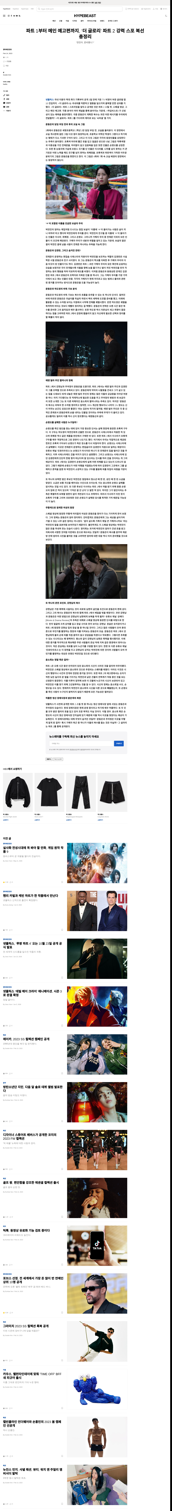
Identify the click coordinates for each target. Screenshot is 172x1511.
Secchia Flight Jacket (10, 817)
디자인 (74, 21)
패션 (54, 21)
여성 (99, 3)
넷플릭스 (50, 99)
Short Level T (39, 817)
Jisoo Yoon (8, 861)
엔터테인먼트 (7, 49)
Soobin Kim (7, 75)
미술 (67, 21)
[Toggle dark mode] (166, 16)
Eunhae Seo (9, 1100)
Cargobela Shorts (103, 817)
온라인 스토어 (113, 21)
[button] (5, 66)
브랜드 (102, 21)
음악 (82, 21)
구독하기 (119, 744)
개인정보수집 (73, 749)
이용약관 (82, 749)
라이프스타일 (91, 21)
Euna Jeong (9, 905)
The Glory (58, 759)
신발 (60, 21)
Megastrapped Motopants (74, 817)
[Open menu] (4, 16)
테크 (4, 1226)
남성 (96, 3)
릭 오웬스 (6, 814)
